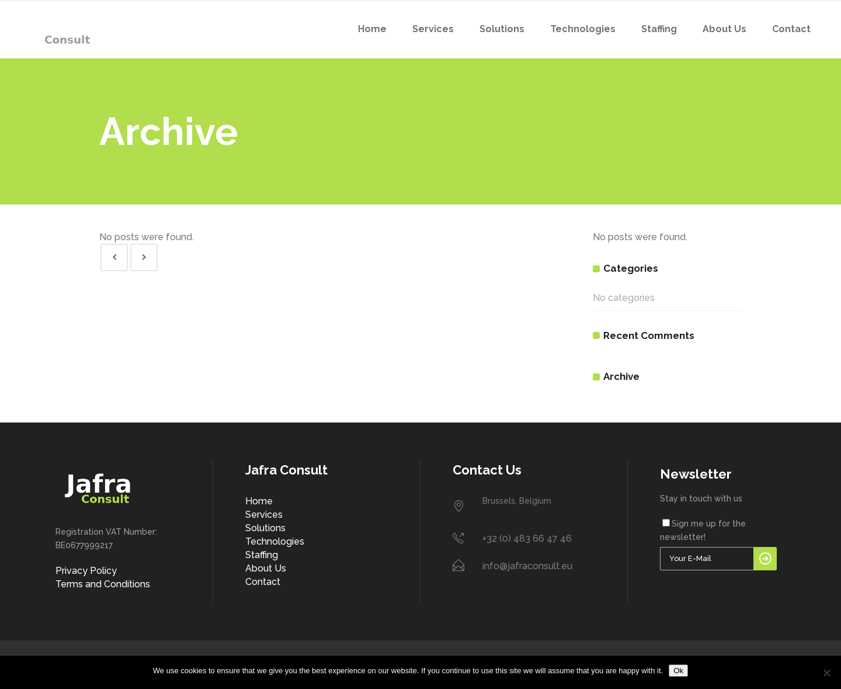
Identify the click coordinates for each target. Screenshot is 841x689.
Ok (678, 670)
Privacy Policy (86, 570)
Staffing (261, 554)
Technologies (274, 541)
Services (264, 514)
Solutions (265, 528)
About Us (265, 568)
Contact (262, 581)
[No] (826, 672)
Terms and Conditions (102, 584)
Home (259, 501)
